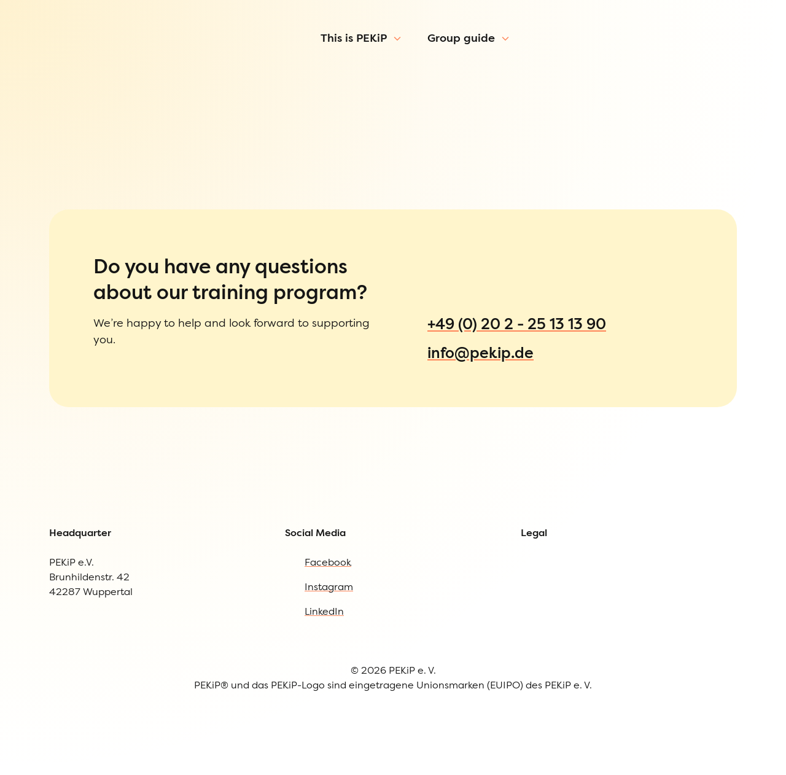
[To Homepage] (72, 57)
